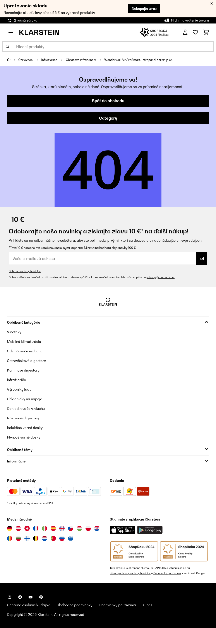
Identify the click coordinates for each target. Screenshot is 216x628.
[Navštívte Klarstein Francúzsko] (35, 528)
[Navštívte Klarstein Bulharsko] (18, 538)
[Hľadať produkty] (108, 46)
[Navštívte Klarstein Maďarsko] (79, 528)
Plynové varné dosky (23, 437)
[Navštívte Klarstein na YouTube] (30, 597)
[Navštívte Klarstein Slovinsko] (62, 538)
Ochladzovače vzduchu (26, 408)
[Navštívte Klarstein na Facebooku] (20, 597)
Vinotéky (14, 332)
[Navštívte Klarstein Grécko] (70, 538)
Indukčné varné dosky (25, 427)
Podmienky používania (167, 573)
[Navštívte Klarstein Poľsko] (88, 528)
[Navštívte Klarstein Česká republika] (70, 528)
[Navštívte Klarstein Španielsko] (53, 528)
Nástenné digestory (23, 418)
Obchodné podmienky (74, 605)
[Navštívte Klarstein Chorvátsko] (96, 528)
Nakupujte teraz (144, 8)
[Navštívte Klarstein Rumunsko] (9, 538)
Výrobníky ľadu (19, 389)
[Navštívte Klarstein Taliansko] (44, 528)
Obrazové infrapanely (81, 60)
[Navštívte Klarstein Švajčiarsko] (27, 528)
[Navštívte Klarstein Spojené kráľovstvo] (62, 528)
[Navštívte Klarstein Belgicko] (35, 538)
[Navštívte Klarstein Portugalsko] (53, 538)
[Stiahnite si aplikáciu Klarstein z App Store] (122, 530)
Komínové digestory (23, 370)
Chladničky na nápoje (24, 399)
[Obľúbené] (195, 32)
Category (108, 118)
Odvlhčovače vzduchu (25, 351)
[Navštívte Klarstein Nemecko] (9, 528)
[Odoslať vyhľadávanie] (7, 46)
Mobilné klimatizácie (24, 341)
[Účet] (185, 32)
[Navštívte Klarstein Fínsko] (27, 538)
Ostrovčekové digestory (26, 360)
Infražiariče (49, 60)
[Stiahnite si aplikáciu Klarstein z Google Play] (150, 530)
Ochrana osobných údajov (25, 271)
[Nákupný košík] (206, 32)
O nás (147, 605)
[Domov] (12, 60)
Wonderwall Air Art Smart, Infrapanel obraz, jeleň (138, 60)
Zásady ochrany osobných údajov (130, 573)
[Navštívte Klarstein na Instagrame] (9, 597)
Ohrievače (25, 60)
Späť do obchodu (108, 100)
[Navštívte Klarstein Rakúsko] (18, 528)
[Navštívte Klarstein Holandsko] (44, 538)
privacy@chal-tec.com (160, 277)
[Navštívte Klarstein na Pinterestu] (41, 597)
